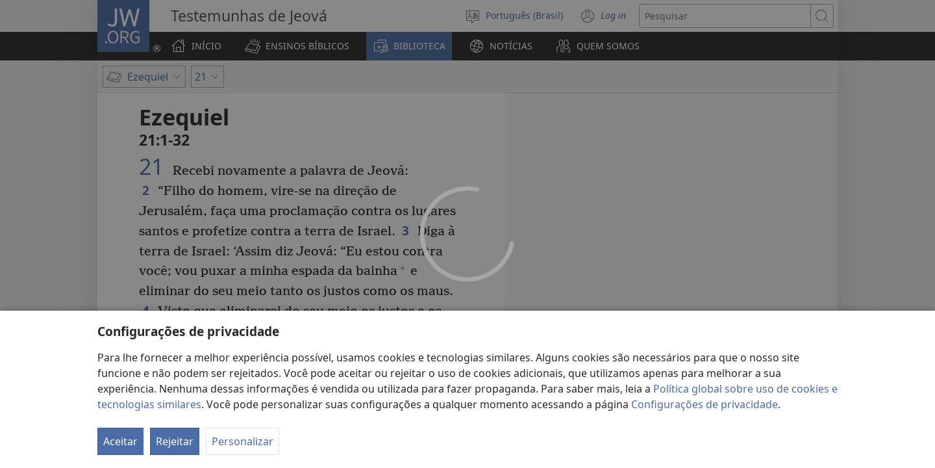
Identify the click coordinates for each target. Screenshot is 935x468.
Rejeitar (174, 441)
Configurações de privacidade (704, 404)
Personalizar (242, 441)
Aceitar (120, 441)
